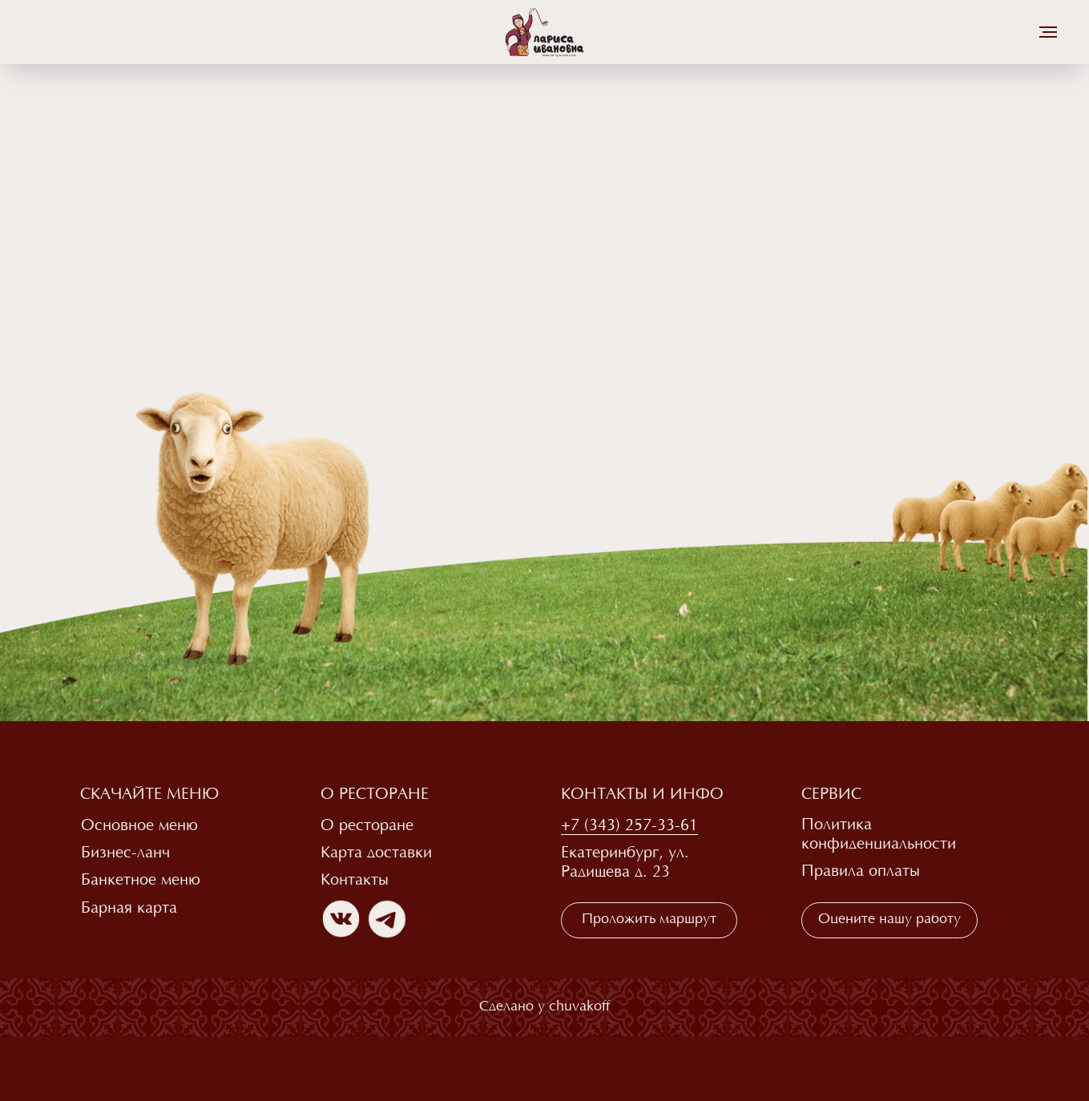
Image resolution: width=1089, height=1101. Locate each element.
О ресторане (367, 826)
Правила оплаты (860, 872)
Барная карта (129, 909)
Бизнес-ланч (125, 853)
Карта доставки (376, 853)
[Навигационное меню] (1048, 32)
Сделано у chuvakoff (544, 1007)
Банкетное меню (140, 881)
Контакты (355, 881)
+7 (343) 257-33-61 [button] (629, 826)
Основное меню (139, 826)
